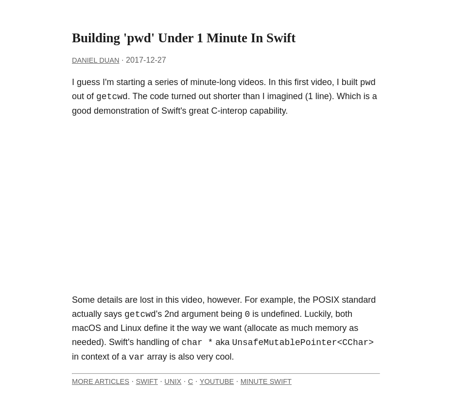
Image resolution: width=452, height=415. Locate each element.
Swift (147, 381)
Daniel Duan (95, 60)
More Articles (100, 381)
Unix (172, 381)
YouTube (217, 381)
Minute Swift (266, 381)
